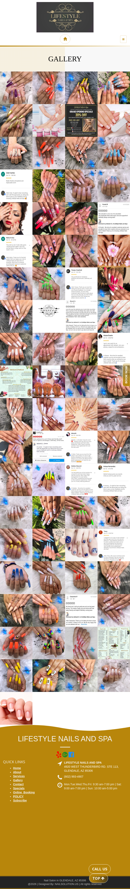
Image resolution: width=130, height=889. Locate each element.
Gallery (18, 780)
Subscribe (20, 800)
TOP (99, 878)
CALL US (99, 869)
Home (17, 768)
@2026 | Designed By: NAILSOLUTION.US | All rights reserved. (65, 884)
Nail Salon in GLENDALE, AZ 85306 (65, 880)
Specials (19, 788)
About (17, 772)
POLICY (18, 796)
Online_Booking (24, 792)
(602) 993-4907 (73, 776)
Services (19, 776)
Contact (18, 784)
